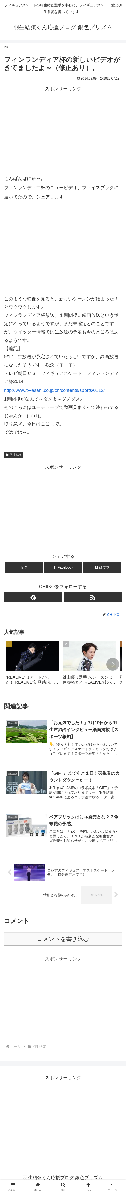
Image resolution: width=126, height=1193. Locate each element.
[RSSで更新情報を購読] (93, 597)
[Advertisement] (63, 129)
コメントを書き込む (63, 939)
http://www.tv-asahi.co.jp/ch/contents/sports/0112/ (54, 390)
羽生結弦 (14, 455)
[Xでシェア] (24, 567)
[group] (32, 665)
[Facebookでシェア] (63, 567)
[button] (112, 664)
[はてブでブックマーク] (102, 567)
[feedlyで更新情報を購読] (33, 597)
